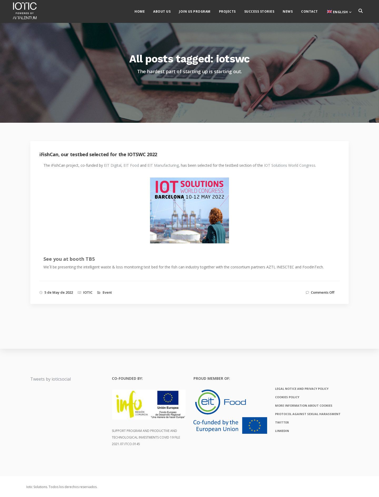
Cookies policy (287, 397)
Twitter (282, 422)
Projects (231, 10)
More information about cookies (303, 405)
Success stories (264, 10)
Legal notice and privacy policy (301, 389)
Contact (314, 10)
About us (166, 10)
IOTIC (87, 292)
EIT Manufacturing (163, 165)
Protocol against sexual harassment (308, 414)
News (292, 10)
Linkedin (282, 431)
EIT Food (131, 165)
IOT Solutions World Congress (289, 165)
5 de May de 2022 (58, 292)
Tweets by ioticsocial (50, 379)
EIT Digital (112, 165)
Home (144, 10)
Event (107, 292)
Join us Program (199, 10)
